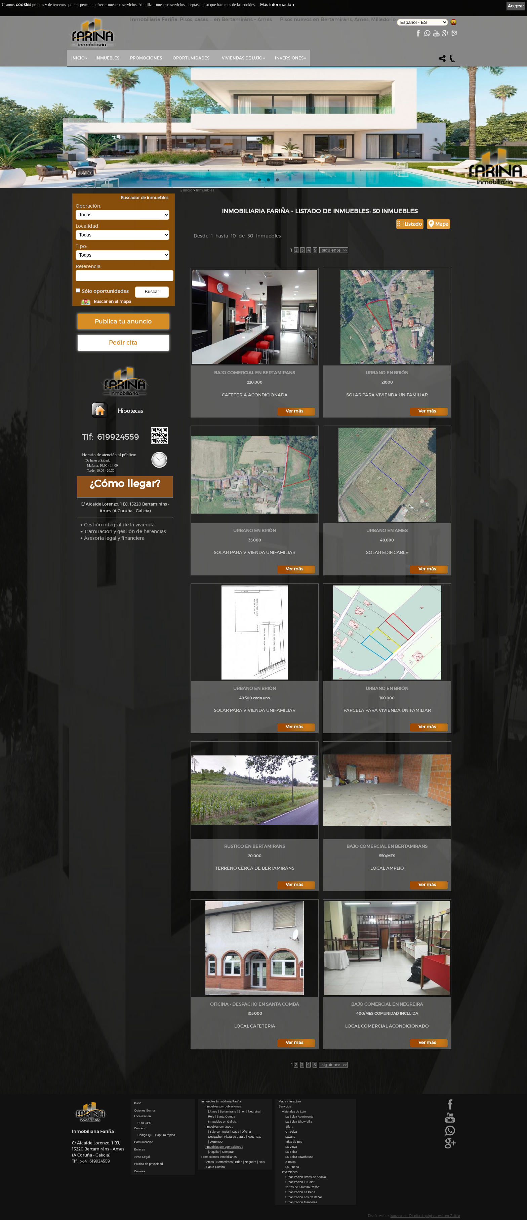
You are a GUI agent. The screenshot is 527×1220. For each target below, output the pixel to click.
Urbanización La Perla (300, 1192)
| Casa (235, 1131)
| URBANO (215, 1141)
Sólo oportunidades (105, 291)
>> (334, 250)
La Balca (291, 1151)
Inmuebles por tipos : (219, 1126)
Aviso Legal (142, 1157)
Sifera (289, 1126)
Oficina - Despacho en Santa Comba (254, 1004)
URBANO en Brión (387, 373)
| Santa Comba (225, 1116)
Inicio (78, 57)
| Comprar (227, 1151)
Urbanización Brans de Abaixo (305, 1177)
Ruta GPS (144, 1123)
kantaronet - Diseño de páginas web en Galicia (425, 1216)
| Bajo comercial (219, 1131)
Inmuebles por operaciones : (224, 1146)
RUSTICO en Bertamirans (254, 846)
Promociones (146, 57)
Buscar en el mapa (112, 301)
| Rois (261, 1162)
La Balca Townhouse (299, 1157)
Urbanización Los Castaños (303, 1197)
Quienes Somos (145, 1110)
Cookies (139, 1171)
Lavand (290, 1136)
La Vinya (291, 1146)
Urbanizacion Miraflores (301, 1202)
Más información (277, 4)
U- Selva (291, 1131)
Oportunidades (191, 57)
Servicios (285, 1106)
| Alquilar (214, 1151)
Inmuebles (107, 57)
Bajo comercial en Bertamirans (254, 373)
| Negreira (253, 1111)
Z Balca (290, 1162)
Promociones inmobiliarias (219, 1157)
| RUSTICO (253, 1136)
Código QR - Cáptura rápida (156, 1135)
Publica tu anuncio (123, 321)
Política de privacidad (148, 1164)
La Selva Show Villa (298, 1121)
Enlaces (139, 1149)
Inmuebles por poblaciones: (223, 1106)
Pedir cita (123, 342)
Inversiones (289, 57)
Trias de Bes (293, 1141)
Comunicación (143, 1142)
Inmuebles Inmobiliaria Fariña (221, 1101)
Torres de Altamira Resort (302, 1187)
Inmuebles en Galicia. (222, 1121)
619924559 (95, 1161)
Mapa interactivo (290, 1101)
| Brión (241, 1111)
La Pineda (292, 1167)
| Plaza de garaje (234, 1136)
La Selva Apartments (299, 1116)
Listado (413, 224)
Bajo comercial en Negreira (387, 1004)
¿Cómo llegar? (125, 483)
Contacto (140, 1128)
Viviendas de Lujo (242, 57)
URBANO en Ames (387, 530)
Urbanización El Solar (300, 1182)
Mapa (441, 224)
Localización (142, 1116)
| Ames (213, 1111)
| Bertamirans (227, 1111)
